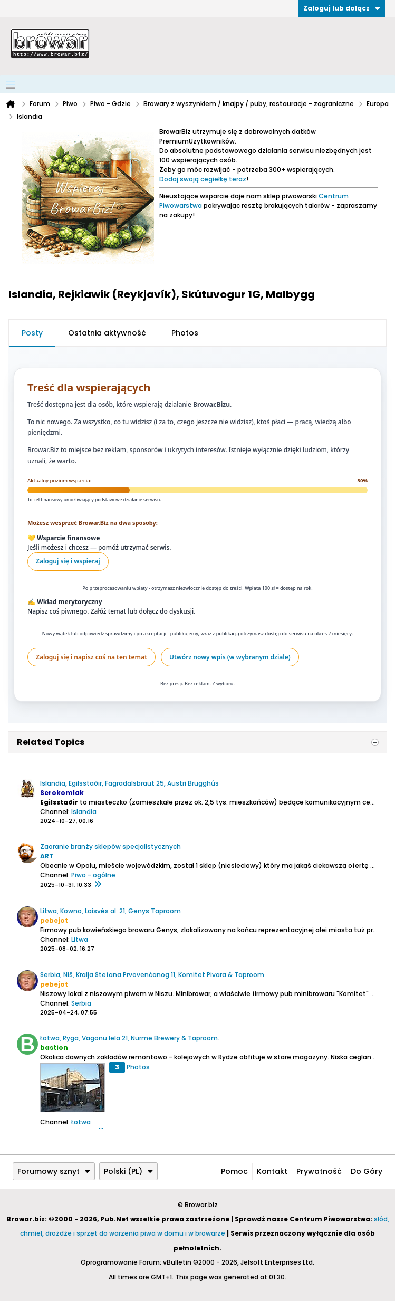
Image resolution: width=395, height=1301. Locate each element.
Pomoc (234, 1171)
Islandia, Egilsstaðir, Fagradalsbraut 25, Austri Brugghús (129, 783)
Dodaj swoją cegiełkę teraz (202, 179)
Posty (32, 333)
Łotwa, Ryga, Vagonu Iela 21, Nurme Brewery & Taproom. (129, 1038)
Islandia (84, 811)
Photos (184, 333)
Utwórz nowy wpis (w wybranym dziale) (230, 657)
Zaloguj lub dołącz (341, 8)
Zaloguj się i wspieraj (68, 561)
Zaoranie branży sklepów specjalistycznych (110, 846)
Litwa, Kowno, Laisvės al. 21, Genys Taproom (110, 910)
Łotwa (81, 1121)
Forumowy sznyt (53, 1171)
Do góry (366, 1171)
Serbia (81, 1003)
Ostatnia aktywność (107, 333)
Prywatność (319, 1171)
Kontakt (272, 1171)
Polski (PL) (128, 1171)
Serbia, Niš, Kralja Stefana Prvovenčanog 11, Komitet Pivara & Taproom (152, 974)
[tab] (32, 333)
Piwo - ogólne (93, 874)
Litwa (79, 939)
